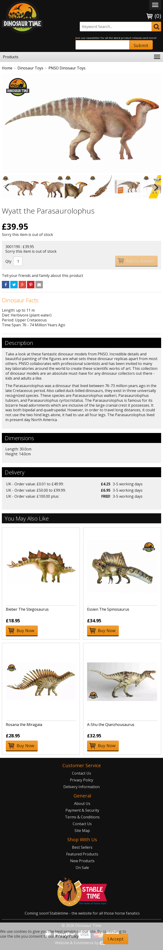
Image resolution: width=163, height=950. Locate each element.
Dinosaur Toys (30, 68)
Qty (8, 261)
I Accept (116, 939)
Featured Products (82, 854)
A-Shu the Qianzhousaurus (110, 724)
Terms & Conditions (82, 817)
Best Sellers (82, 847)
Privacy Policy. (67, 936)
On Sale (82, 867)
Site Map (82, 830)
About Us (82, 803)
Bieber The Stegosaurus (27, 609)
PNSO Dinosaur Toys (66, 68)
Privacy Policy (81, 780)
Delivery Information (81, 786)
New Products (82, 860)
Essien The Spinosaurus (108, 609)
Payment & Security (82, 810)
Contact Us (81, 773)
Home (7, 68)
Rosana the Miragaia (24, 724)
